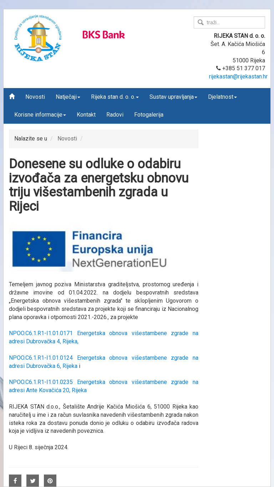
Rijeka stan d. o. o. (115, 96)
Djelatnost (222, 96)
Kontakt (86, 114)
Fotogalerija (148, 114)
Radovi (114, 114)
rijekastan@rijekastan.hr (238, 76)
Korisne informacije (40, 114)
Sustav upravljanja (173, 96)
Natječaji (68, 96)
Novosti (35, 96)
